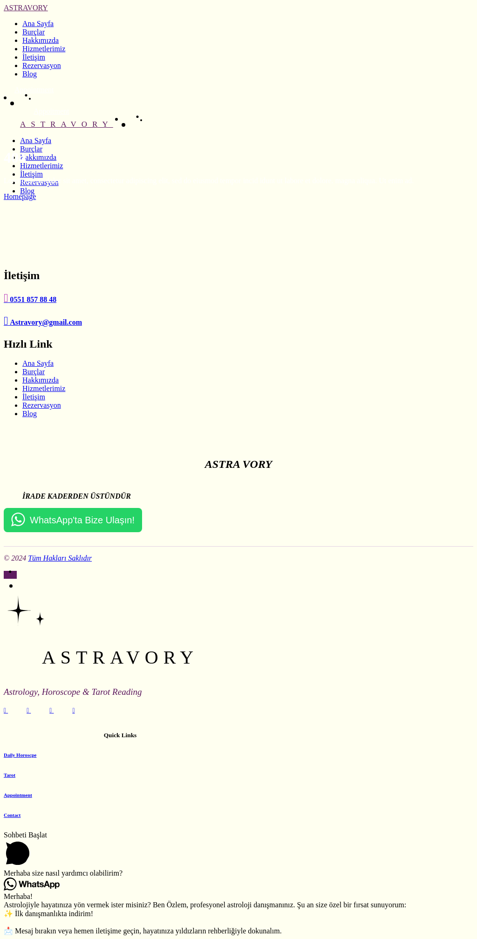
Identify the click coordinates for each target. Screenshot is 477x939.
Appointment (18, 795)
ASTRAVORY (26, 8)
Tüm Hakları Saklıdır (60, 558)
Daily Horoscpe (20, 755)
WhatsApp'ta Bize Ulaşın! (82, 520)
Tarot (9, 775)
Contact (12, 815)
